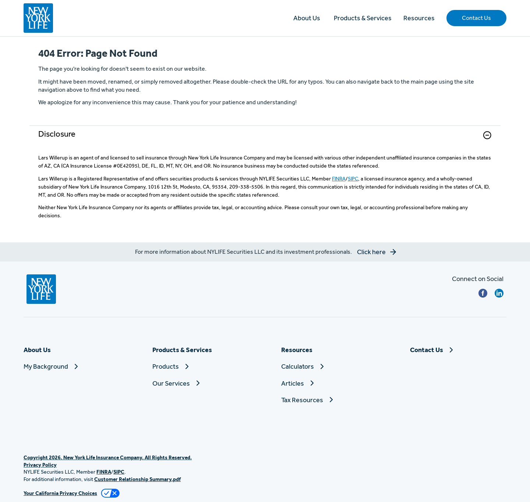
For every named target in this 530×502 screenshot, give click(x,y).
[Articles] (329, 383)
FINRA (339, 179)
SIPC (353, 179)
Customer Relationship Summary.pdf (137, 479)
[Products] (200, 366)
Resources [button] (419, 18)
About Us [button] (306, 18)
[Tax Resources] (329, 399)
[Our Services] (200, 383)
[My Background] (72, 366)
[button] (476, 18)
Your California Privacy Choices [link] (60, 493)
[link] (265, 140)
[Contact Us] (458, 349)
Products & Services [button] (363, 18)
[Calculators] (329, 366)
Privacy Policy (40, 465)
